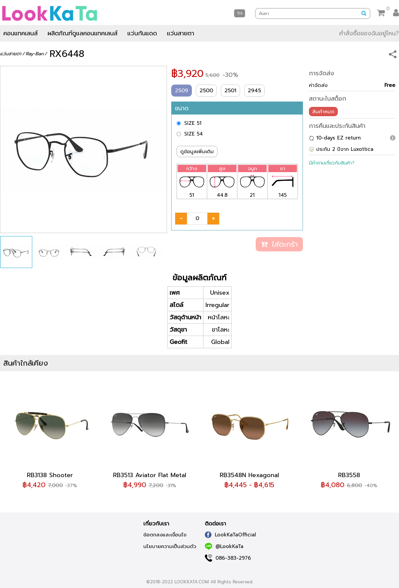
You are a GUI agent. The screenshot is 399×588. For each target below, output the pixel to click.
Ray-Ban (35, 53)
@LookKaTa (224, 546)
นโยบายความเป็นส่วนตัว (169, 546)
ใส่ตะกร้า (279, 244)
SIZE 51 (192, 123)
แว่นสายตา (180, 33)
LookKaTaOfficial (230, 534)
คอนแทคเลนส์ (20, 33)
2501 (230, 91)
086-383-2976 (228, 558)
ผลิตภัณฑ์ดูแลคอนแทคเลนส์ (82, 33)
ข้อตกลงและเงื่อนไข (165, 534)
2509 (181, 91)
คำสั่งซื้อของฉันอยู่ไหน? (369, 33)
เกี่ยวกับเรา (156, 524)
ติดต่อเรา (215, 524)
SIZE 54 (193, 134)
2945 (254, 91)
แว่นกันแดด (142, 33)
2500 (206, 91)
